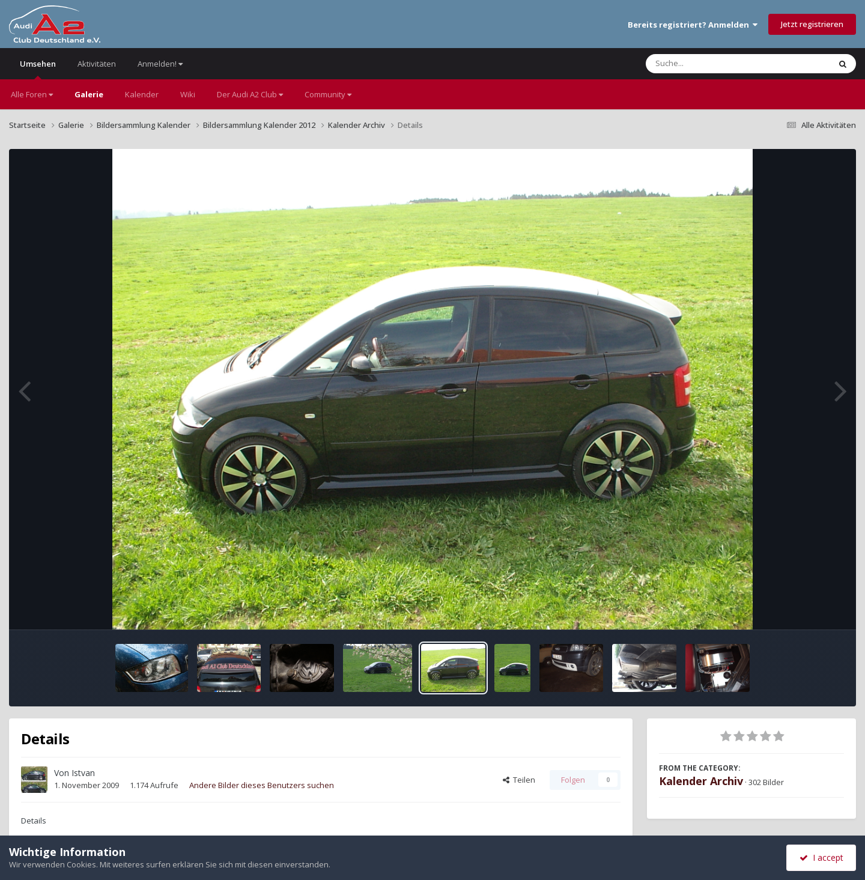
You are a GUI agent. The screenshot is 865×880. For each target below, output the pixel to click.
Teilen (519, 779)
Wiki (187, 94)
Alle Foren (32, 94)
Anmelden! (160, 63)
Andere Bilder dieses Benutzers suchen (261, 785)
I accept (821, 857)
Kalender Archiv (701, 781)
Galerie (88, 94)
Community (328, 94)
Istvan (83, 772)
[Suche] (713, 63)
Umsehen (38, 68)
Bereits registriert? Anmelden (692, 24)
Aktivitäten (96, 63)
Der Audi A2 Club (250, 94)
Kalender (142, 94)
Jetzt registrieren (812, 24)
